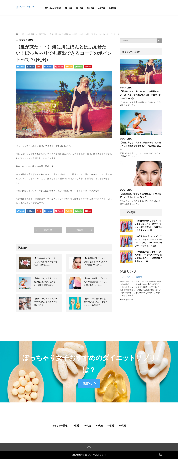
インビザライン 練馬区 (132, 277)
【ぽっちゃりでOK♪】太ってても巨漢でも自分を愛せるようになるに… (45, 261)
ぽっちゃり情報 (53, 8)
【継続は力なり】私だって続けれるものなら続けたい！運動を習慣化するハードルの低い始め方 (140, 146)
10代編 (68, 8)
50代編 (112, 8)
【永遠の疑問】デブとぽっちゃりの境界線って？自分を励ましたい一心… (95, 281)
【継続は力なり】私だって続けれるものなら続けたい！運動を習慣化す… (45, 281)
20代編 (79, 8)
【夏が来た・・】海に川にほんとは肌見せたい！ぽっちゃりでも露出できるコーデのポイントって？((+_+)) (140, 94)
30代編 (90, 8)
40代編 (101, 8)
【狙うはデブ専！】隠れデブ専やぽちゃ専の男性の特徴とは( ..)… (45, 301)
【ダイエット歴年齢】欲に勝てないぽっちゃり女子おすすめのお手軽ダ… (95, 301)
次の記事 (80, 230)
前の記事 (48, 230)
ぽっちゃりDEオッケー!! (25, 8)
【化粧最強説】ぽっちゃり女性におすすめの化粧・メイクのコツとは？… (95, 261)
